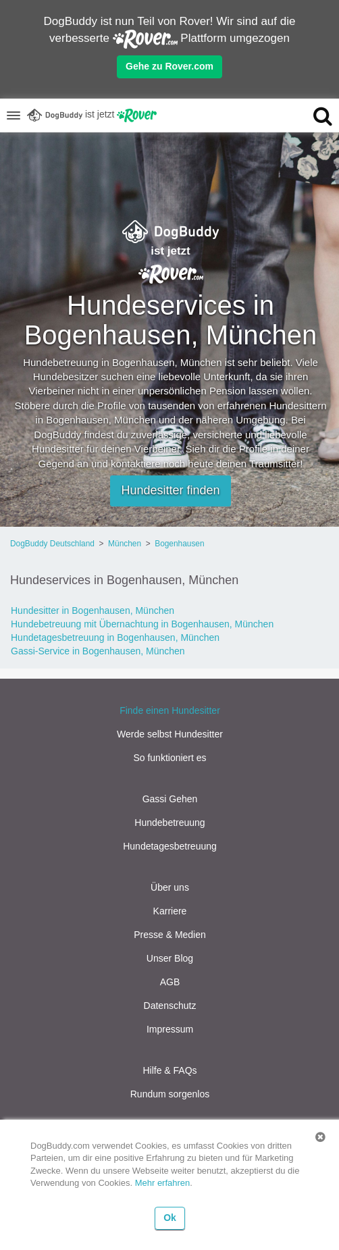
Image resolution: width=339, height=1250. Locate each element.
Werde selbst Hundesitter (170, 734)
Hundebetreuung (169, 822)
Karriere (170, 911)
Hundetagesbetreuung (170, 846)
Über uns (170, 887)
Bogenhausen (179, 543)
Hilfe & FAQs (169, 1070)
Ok (169, 1217)
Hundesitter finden (170, 490)
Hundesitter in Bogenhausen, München (92, 610)
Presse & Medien (170, 934)
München (124, 543)
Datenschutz (170, 1005)
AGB (170, 981)
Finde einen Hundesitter (170, 710)
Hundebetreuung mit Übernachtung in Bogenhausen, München (142, 624)
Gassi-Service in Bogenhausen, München (98, 651)
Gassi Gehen (170, 798)
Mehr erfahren (162, 1183)
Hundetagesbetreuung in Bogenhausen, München (115, 637)
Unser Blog (170, 958)
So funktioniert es (169, 757)
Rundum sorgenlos (170, 1094)
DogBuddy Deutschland (52, 543)
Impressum (170, 1029)
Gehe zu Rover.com (169, 66)
